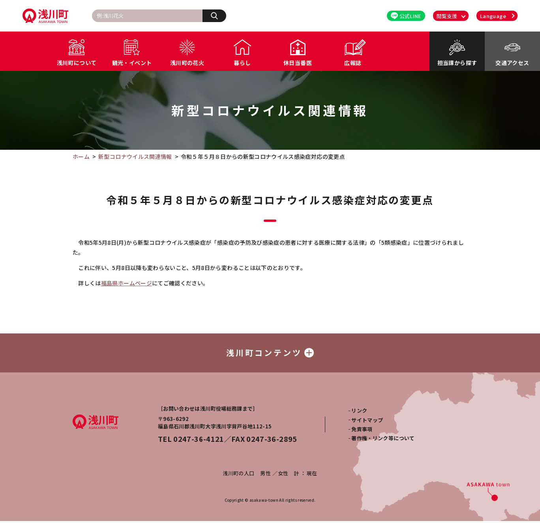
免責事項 (361, 431)
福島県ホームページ (126, 283)
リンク (359, 412)
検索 (218, 15)
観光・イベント (132, 63)
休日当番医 (297, 63)
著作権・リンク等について (382, 440)
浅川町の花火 (187, 63)
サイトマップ (367, 421)
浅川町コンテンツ (270, 353)
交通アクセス (512, 63)
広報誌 (352, 63)
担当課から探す (457, 63)
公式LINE (406, 16)
